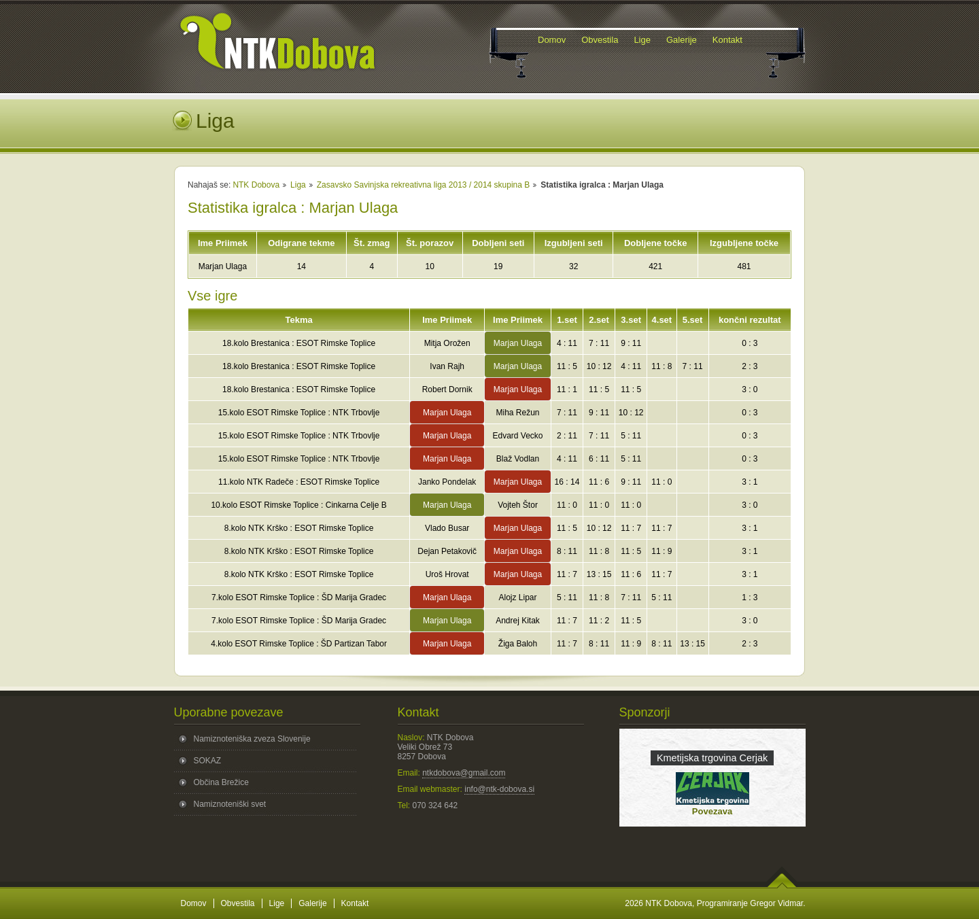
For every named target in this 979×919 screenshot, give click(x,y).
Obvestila (238, 903)
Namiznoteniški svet (230, 804)
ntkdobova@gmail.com (463, 773)
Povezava (712, 811)
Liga (298, 185)
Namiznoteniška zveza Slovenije (252, 739)
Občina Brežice (221, 782)
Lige (277, 903)
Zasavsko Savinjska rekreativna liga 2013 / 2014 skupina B (423, 185)
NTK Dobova (256, 185)
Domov (194, 903)
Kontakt (355, 903)
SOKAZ (208, 760)
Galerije (312, 903)
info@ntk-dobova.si (499, 789)
